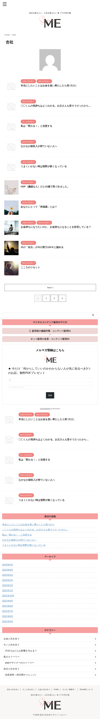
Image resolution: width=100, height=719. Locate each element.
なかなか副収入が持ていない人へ (40, 146)
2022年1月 (7, 590)
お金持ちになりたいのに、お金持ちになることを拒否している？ (58, 227)
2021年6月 (7, 616)
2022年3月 (7, 580)
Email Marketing (45, 409)
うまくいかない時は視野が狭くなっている (45, 166)
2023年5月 (7, 565)
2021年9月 (7, 601)
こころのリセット (31, 267)
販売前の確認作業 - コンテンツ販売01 (51, 331)
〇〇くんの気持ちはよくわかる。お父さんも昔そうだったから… (58, 106)
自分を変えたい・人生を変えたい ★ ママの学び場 (50, 695)
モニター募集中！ (69, 689)
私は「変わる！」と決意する (37, 126)
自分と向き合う (13, 689)
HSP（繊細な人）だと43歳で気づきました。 (46, 186)
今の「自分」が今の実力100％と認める (43, 247)
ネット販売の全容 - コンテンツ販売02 (50, 339)
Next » (51, 287)
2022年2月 (7, 585)
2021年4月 (7, 621)
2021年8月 (7, 606)
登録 (50, 395)
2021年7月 (7, 611)
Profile (56, 689)
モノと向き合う (29, 689)
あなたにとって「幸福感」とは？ (40, 207)
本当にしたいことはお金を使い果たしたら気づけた (50, 85)
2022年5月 (7, 575)
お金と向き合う (44, 689)
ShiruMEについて (86, 689)
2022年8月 (7, 570)
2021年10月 (8, 595)
